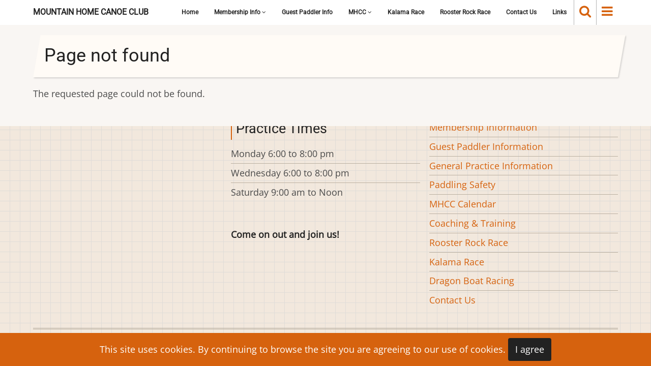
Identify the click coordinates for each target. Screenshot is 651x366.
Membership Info (240, 12)
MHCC (360, 12)
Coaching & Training (472, 223)
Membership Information (483, 127)
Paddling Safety (462, 184)
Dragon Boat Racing (471, 280)
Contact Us (521, 12)
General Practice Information (491, 166)
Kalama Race (406, 12)
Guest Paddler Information (486, 146)
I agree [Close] (529, 349)
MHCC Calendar (462, 204)
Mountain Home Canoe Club (91, 12)
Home (190, 12)
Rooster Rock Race (465, 12)
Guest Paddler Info (307, 12)
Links (559, 12)
